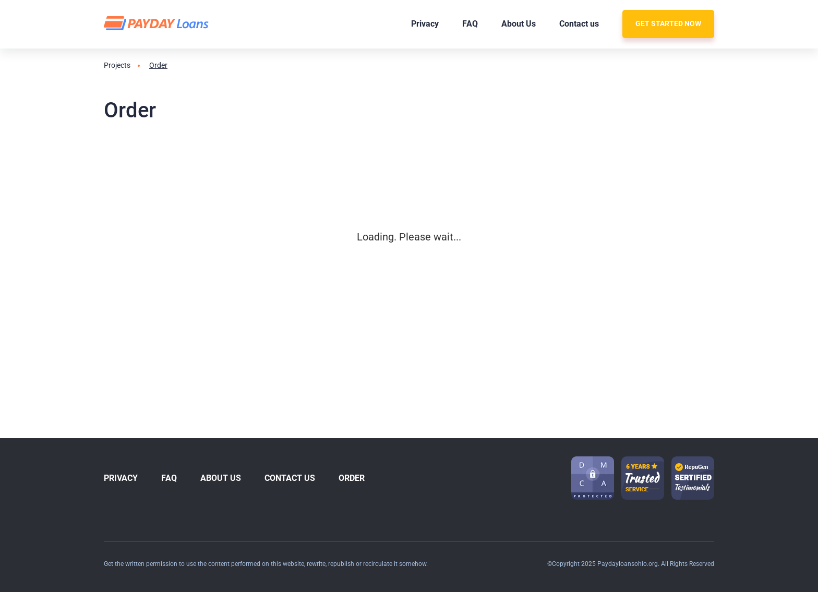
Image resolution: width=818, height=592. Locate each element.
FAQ (470, 24)
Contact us (579, 24)
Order (352, 478)
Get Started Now (668, 23)
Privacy (425, 24)
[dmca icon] (592, 478)
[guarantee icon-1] (642, 478)
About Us (518, 24)
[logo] (158, 23)
